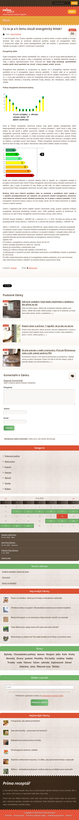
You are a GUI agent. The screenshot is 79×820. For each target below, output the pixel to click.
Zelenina (24, 666)
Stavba (8, 483)
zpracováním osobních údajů (52, 696)
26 (73, 521)
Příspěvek (8, 387)
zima (32, 666)
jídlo (58, 654)
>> (73, 498)
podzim (29, 658)
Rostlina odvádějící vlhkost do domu (15, 572)
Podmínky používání (56, 815)
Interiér (8, 467)
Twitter (11, 3)
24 (51, 521)
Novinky (10, 658)
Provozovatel (19, 815)
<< (6, 498)
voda (19, 662)
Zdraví (68, 662)
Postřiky (38, 658)
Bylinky (8, 654)
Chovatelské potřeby (25, 654)
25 (62, 521)
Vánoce (27, 662)
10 (51, 511)
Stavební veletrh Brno (8, 535)
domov (40, 654)
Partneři (8, 815)
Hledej (74, 3)
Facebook (7, 3)
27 (6, 526)
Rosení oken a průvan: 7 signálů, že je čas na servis (47, 325)
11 (62, 511)
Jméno (6, 409)
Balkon (8, 489)
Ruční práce (10, 461)
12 (73, 511)
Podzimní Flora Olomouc (9, 550)
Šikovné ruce (44, 666)
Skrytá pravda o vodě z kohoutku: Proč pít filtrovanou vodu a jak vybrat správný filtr (49, 351)
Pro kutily (50, 658)
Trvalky (11, 662)
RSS (3, 3)
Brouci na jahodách (9, 583)
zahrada (45, 662)
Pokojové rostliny (12, 456)
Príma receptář (8, 10)
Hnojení (50, 654)
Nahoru (69, 815)
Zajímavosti (33, 268)
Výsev (36, 662)
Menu (72, 12)
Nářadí (8, 478)
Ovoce (20, 658)
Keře (64, 654)
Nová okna (6, 577)
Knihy (72, 654)
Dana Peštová (15, 34)
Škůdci (55, 666)
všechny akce (6, 558)
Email (6, 418)
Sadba (69, 658)
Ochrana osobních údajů (36, 815)
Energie (14, 268)
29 (28, 526)
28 (17, 526)
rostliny (60, 658)
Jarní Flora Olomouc (8, 542)
